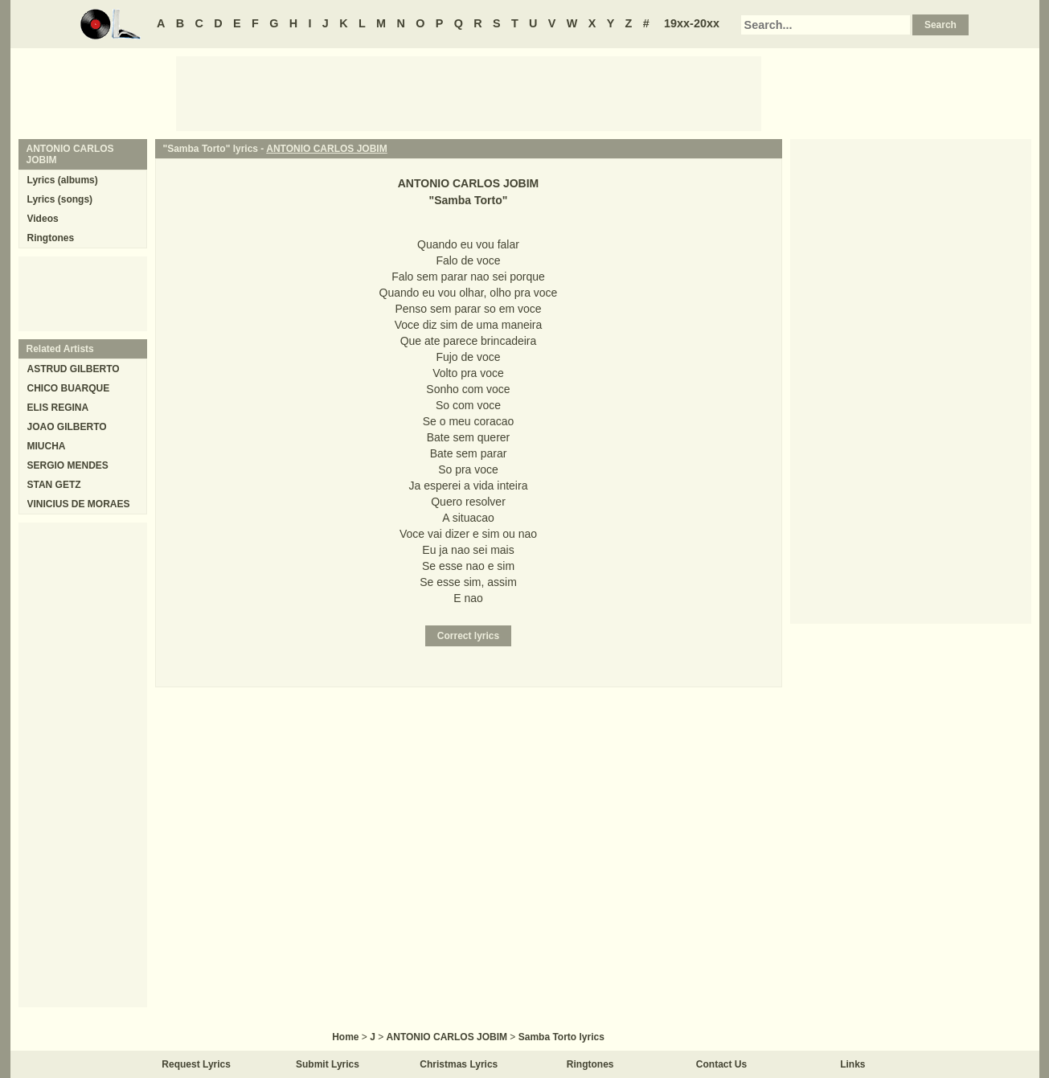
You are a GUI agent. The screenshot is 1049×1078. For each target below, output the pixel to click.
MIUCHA (46, 446)
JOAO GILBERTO (67, 426)
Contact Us (721, 1064)
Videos (43, 218)
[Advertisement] (468, 92)
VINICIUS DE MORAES (78, 504)
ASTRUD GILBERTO (73, 369)
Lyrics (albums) (62, 180)
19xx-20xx (691, 23)
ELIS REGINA (58, 407)
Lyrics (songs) (60, 199)
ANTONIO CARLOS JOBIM (326, 148)
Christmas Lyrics (459, 1064)
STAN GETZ (54, 484)
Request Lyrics (196, 1064)
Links (852, 1064)
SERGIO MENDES (68, 465)
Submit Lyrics (327, 1064)
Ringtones (51, 238)
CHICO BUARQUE (68, 388)
